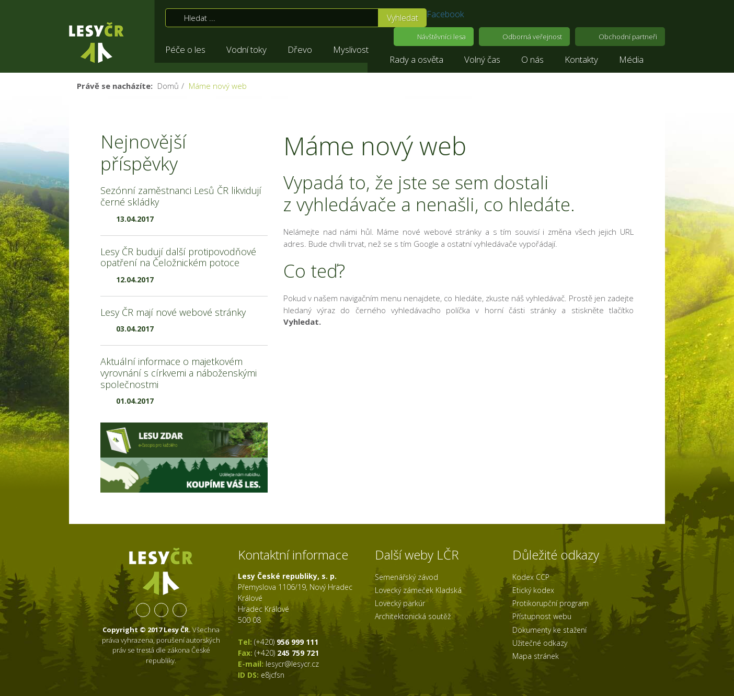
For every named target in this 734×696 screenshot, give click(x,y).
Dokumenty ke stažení (549, 630)
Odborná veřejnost (532, 36)
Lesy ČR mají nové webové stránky (173, 312)
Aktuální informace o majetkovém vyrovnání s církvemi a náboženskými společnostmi (178, 372)
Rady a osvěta (416, 59)
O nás (532, 59)
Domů (168, 86)
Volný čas (482, 59)
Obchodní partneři (628, 36)
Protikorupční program (550, 603)
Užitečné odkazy (539, 643)
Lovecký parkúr (400, 603)
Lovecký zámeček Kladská (418, 590)
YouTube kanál (161, 610)
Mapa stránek (535, 656)
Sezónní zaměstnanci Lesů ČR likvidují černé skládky (180, 196)
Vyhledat (402, 18)
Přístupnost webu (541, 616)
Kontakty (581, 59)
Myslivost (351, 49)
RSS (180, 610)
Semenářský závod (406, 577)
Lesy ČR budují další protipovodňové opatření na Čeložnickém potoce (178, 257)
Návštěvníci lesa (441, 36)
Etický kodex (533, 590)
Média (631, 59)
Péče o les (185, 49)
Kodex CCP (530, 577)
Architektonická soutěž (413, 616)
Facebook (445, 14)
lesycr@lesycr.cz (292, 664)
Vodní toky (246, 49)
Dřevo (300, 49)
